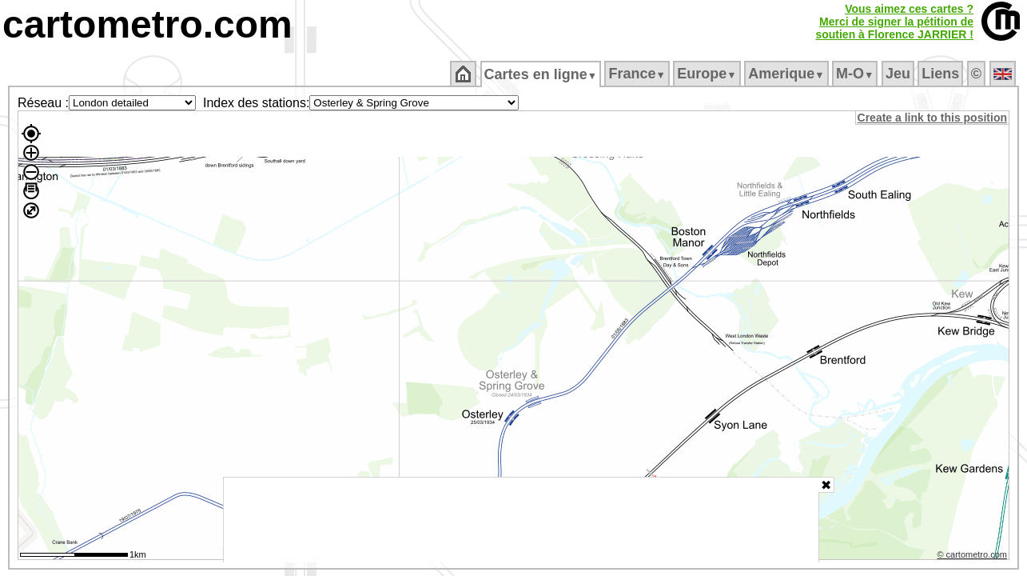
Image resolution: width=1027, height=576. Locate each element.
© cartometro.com (973, 557)
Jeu (898, 74)
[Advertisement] (521, 520)
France (638, 74)
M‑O (856, 74)
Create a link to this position (933, 117)
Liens (942, 74)
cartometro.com (147, 24)
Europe (708, 74)
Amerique (788, 74)
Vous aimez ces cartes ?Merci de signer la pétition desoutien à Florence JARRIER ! (894, 21)
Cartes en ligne (541, 74)
